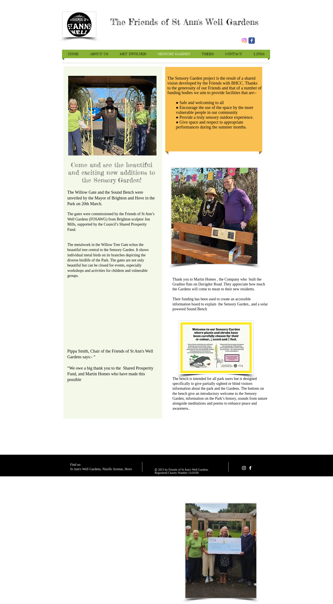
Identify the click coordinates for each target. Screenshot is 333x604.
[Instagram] (244, 40)
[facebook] (250, 468)
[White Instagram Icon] (244, 468)
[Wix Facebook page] (251, 40)
